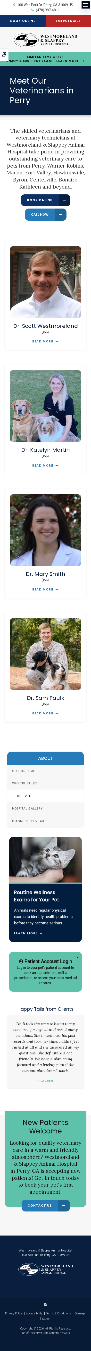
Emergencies (68, 21)
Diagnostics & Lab (28, 821)
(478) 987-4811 (48, 10)
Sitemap (79, 1313)
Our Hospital (23, 771)
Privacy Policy (14, 1313)
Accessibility (34, 1313)
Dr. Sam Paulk (45, 698)
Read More (42, 341)
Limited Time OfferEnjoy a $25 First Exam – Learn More (42, 59)
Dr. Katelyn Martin (45, 450)
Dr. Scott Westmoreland (45, 326)
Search (46, 1319)
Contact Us (40, 1205)
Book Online (22, 21)
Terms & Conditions (58, 1313)
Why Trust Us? (25, 783)
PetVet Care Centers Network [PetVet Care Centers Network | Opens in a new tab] (52, 1333)
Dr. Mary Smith (45, 574)
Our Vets (25, 796)
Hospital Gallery (27, 808)
